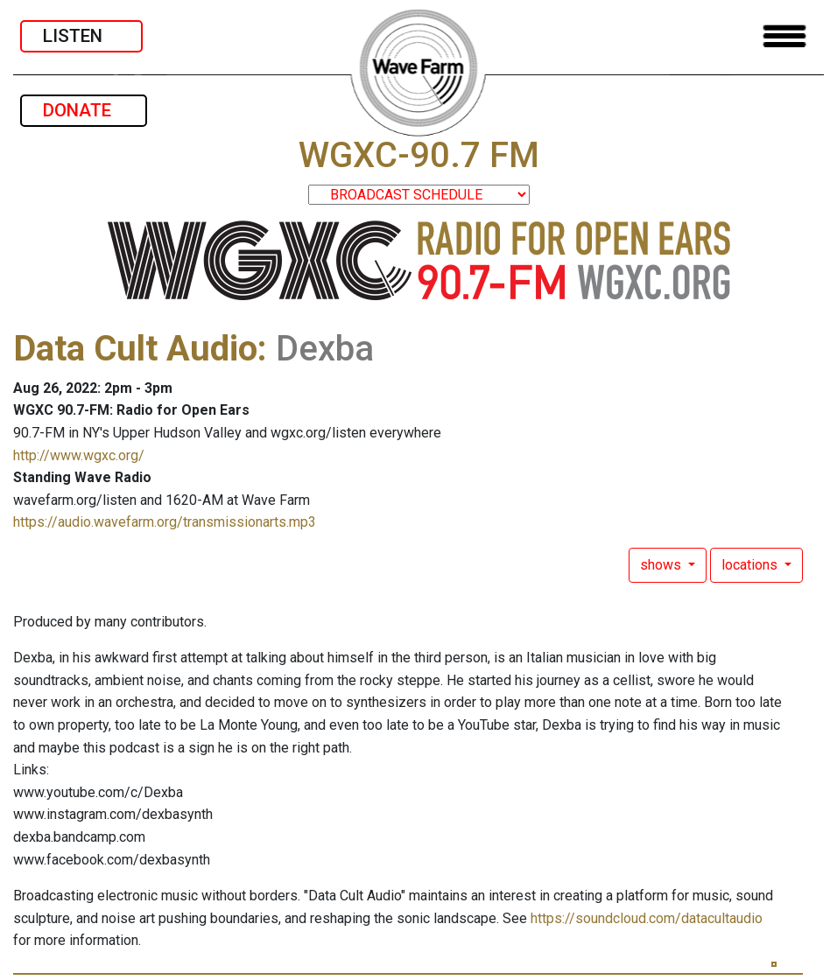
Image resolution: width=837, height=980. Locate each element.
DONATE (83, 110)
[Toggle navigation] (784, 36)
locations (751, 564)
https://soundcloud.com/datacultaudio (647, 918)
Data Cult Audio (135, 348)
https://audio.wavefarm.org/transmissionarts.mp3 (164, 522)
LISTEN (81, 35)
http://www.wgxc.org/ (78, 455)
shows (662, 564)
